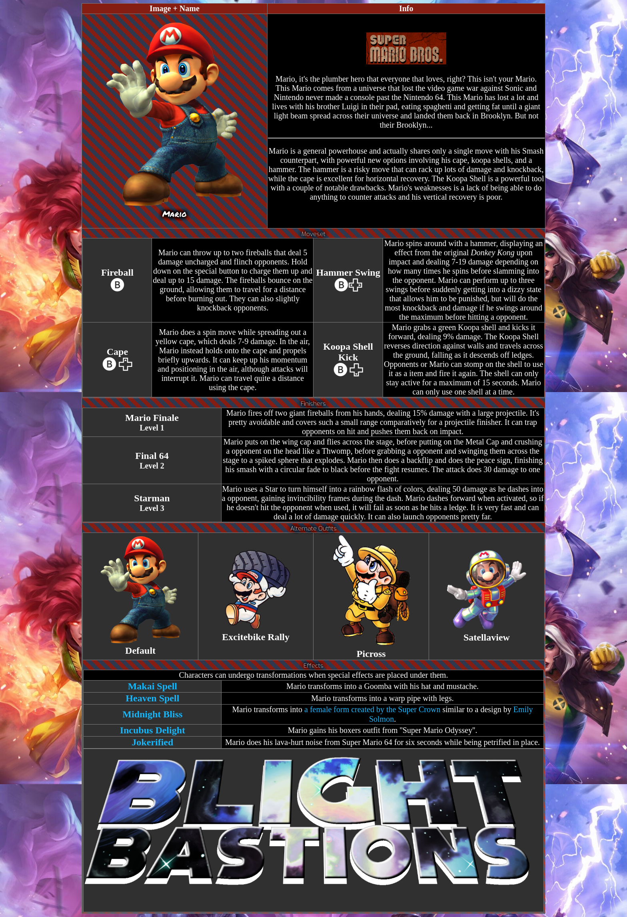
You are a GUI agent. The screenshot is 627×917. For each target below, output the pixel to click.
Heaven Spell (152, 698)
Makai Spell (152, 686)
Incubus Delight (152, 730)
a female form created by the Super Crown (372, 709)
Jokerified (152, 742)
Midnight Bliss (152, 714)
